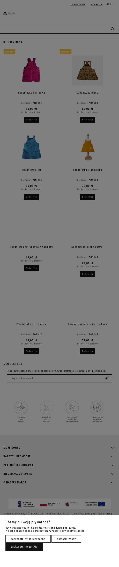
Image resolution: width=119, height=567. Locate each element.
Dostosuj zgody (66, 539)
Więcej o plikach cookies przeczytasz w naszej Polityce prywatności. (45, 530)
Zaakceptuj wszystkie (24, 546)
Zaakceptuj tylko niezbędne (28, 539)
